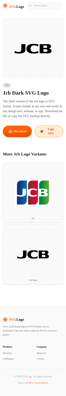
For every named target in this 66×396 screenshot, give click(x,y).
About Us (41, 353)
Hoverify (7, 353)
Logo (13, 319)
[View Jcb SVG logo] (33, 192)
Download (17, 131)
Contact (40, 358)
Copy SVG (47, 131)
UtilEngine (8, 358)
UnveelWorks (41, 383)
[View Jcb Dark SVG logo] (33, 254)
